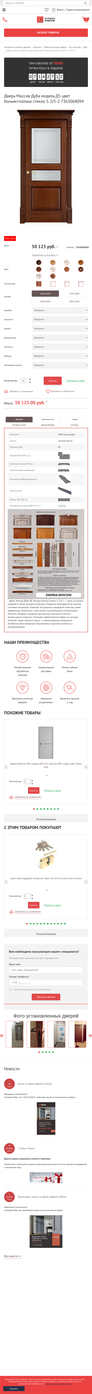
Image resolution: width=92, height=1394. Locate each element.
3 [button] (41, 809)
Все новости (11, 1256)
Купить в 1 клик (76, 380)
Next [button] (86, 767)
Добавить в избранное (62, 391)
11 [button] (61, 923)
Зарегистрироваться (78, 9)
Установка (74, 425)
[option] (46, 167)
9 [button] (54, 923)
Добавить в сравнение (21, 391)
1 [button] (34, 809)
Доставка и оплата (19, 425)
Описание (19, 419)
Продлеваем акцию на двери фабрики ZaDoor (42, 1196)
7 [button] (54, 809)
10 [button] (58, 923)
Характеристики (48, 419)
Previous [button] (6, 767)
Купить (53, 380)
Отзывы (74, 419)
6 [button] (51, 809)
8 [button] (58, 809)
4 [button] (44, 809)
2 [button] (37, 809)
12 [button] (65, 923)
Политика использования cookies (58, 1384)
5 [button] (47, 809)
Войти (60, 9)
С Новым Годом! (26, 1148)
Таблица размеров (47, 425)
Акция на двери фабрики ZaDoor (35, 1083)
